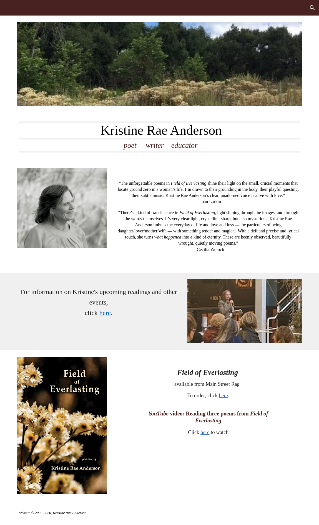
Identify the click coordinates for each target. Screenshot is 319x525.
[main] (159, 137)
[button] (312, 7)
